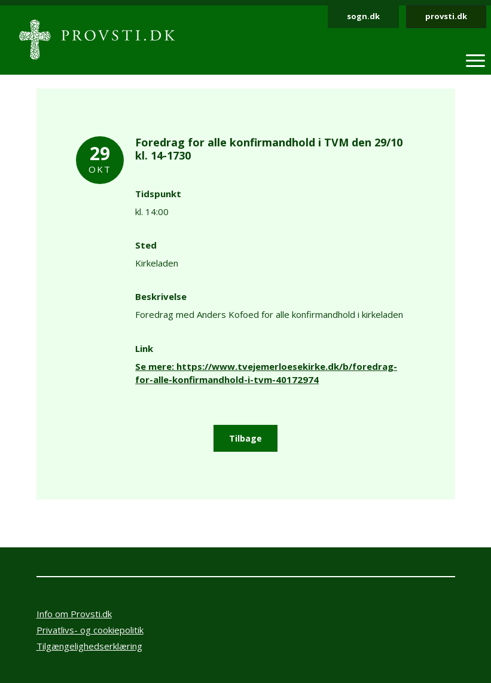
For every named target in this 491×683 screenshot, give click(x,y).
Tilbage (245, 438)
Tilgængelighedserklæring (89, 646)
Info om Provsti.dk (74, 614)
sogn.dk (363, 16)
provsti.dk (446, 16)
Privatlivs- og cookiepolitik (90, 630)
